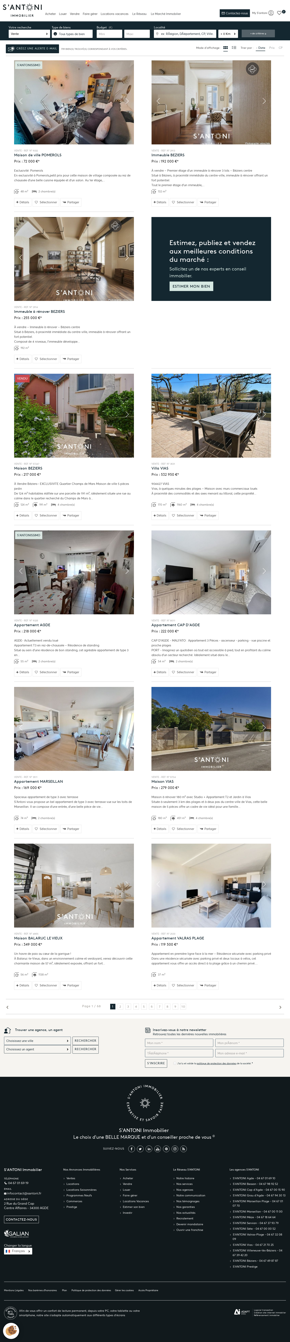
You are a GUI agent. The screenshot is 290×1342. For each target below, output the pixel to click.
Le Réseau (139, 14)
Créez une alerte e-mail (32, 48)
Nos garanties (185, 1207)
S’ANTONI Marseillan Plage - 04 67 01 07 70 (258, 1204)
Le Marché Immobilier (166, 14)
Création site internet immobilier (270, 1312)
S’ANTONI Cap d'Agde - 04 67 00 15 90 (259, 1190)
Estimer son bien (134, 1207)
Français (18, 1251)
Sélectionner (46, 202)
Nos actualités (185, 1213)
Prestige (71, 1207)
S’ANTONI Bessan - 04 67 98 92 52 (255, 1184)
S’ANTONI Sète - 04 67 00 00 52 (254, 1228)
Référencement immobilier (267, 1315)
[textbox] (185, 34)
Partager (71, 202)
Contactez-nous (235, 13)
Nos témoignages (187, 1201)
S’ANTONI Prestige (245, 1266)
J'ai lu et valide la (187, 1063)
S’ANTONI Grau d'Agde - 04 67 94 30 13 (259, 1195)
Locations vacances (114, 14)
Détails (22, 202)
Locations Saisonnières (81, 1190)
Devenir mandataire (189, 1224)
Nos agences (184, 1190)
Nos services (184, 1184)
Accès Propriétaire (148, 1290)
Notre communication (190, 1195)
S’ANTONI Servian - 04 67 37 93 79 (256, 1223)
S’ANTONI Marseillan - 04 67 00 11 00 (258, 1211)
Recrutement (184, 1218)
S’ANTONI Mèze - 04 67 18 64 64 (254, 1217)
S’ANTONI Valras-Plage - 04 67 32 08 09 (257, 1237)
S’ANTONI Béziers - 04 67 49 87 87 (255, 1261)
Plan (64, 1290)
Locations (72, 1184)
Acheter (50, 14)
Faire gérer (90, 14)
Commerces (74, 1201)
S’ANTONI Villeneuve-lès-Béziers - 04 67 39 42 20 (257, 1253)
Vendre (75, 14)
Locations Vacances (136, 1201)
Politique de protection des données (91, 1290)
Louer (63, 14)
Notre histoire (185, 1178)
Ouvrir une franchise (189, 1230)
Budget (102, 27)
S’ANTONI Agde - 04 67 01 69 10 (254, 1178)
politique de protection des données (216, 1063)
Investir (127, 1213)
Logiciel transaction (263, 1310)
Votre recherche (20, 27)
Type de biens (61, 27)
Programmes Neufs (79, 1195)
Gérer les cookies (124, 1290)
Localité (159, 27)
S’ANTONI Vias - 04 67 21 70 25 (253, 1245)
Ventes (70, 1178)
